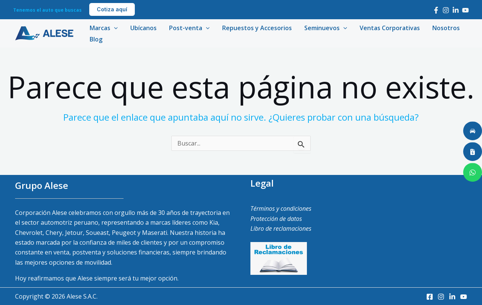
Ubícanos (143, 28)
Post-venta (188, 28)
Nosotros (443, 28)
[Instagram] (445, 10)
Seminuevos (323, 28)
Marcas (103, 28)
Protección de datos (276, 219)
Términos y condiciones (280, 208)
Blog (95, 39)
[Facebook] (436, 10)
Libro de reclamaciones (280, 228)
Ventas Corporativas (387, 28)
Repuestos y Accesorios (255, 28)
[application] (113, 28)
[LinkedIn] (455, 10)
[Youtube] (465, 10)
